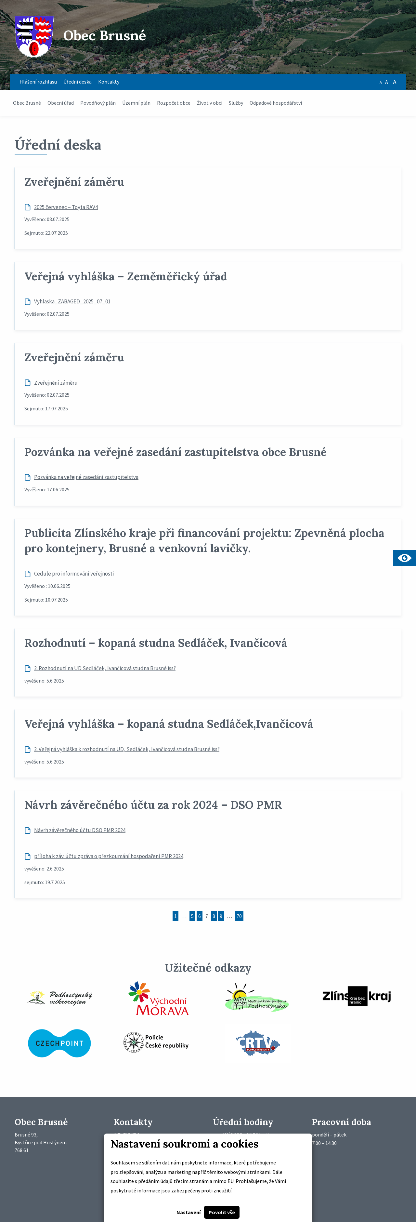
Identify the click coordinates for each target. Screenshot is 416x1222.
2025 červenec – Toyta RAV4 (66, 207)
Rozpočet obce (173, 103)
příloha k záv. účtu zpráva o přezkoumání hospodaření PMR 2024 (108, 856)
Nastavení (188, 1212)
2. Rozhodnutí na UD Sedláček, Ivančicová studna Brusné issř (105, 668)
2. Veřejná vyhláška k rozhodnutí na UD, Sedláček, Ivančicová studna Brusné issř (126, 749)
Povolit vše (222, 1212)
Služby (236, 103)
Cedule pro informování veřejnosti (74, 573)
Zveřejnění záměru (56, 382)
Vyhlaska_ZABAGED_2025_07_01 (72, 301)
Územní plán (136, 103)
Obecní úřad (60, 103)
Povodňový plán (98, 103)
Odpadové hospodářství (276, 103)
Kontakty (108, 81)
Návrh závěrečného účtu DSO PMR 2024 (79, 830)
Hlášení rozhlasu (38, 81)
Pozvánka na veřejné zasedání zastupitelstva (86, 477)
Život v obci (209, 103)
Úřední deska (77, 81)
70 (239, 916)
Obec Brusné (27, 103)
